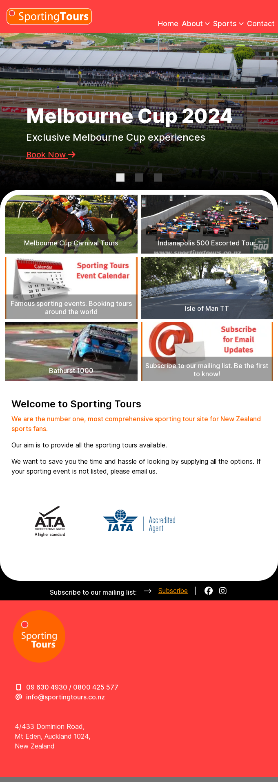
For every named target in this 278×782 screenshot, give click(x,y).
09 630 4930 (46, 687)
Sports (228, 23)
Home (168, 23)
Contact (261, 23)
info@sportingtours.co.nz (65, 697)
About (196, 23)
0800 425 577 (95, 687)
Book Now (51, 155)
